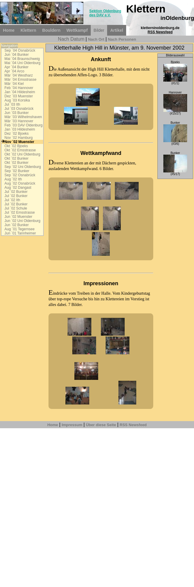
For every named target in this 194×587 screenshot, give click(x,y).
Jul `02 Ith (12, 200)
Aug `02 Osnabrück (19, 183)
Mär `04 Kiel (14, 84)
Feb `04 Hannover (18, 88)
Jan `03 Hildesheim (19, 129)
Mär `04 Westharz (18, 75)
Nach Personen (122, 39)
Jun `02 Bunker (16, 225)
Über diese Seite (101, 425)
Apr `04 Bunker (16, 67)
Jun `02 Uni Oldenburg (22, 221)
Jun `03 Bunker (16, 113)
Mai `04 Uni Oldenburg (22, 63)
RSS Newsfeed (160, 32)
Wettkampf (76, 30)
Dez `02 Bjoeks (16, 133)
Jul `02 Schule (15, 208)
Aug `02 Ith (13, 179)
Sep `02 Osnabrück (19, 175)
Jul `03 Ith (12, 104)
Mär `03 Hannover (18, 121)
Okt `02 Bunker (16, 158)
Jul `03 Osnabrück (18, 109)
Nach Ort (96, 39)
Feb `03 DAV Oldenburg (23, 125)
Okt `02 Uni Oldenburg (22, 154)
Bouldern (51, 30)
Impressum (72, 425)
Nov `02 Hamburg (18, 138)
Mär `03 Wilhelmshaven (23, 117)
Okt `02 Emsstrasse (20, 150)
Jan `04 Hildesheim (19, 92)
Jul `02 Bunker (15, 192)
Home (9, 30)
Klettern (28, 30)
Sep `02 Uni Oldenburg (22, 167)
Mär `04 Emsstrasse (20, 79)
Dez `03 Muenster (18, 96)
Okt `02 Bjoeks (16, 146)
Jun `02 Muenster (18, 217)
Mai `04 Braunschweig (22, 59)
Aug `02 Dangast (17, 187)
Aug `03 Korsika (17, 100)
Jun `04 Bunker (16, 55)
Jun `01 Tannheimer (20, 233)
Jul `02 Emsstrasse (19, 212)
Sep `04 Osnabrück (19, 50)
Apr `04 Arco (14, 71)
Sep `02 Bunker (16, 171)
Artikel (116, 30)
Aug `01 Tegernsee (19, 229)
